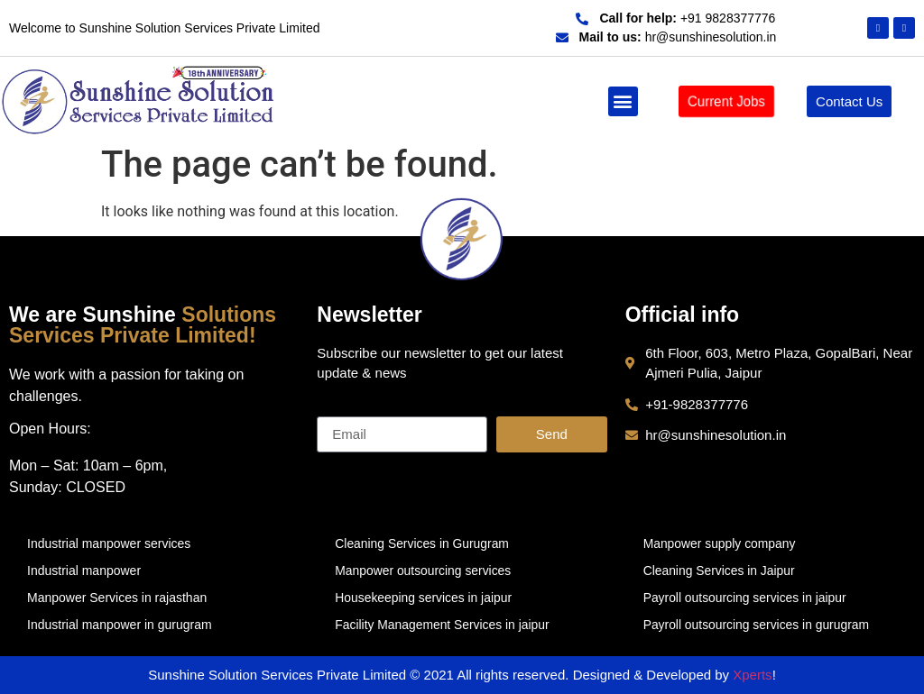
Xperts (752, 674)
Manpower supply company (720, 543)
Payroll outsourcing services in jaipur (745, 597)
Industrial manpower (84, 570)
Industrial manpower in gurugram (119, 624)
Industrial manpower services (108, 543)
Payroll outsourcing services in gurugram (757, 624)
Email (335, 409)
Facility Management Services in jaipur (443, 624)
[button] (623, 101)
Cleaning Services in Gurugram (423, 543)
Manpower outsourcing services (424, 570)
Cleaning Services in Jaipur (720, 570)
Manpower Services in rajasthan (117, 597)
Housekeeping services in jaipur (424, 597)
